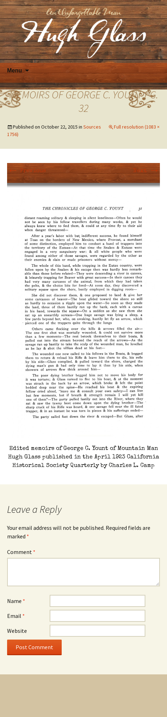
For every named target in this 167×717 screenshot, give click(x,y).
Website (17, 630)
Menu (14, 70)
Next (146, 171)
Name (16, 600)
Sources (92, 127)
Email (16, 615)
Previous (26, 171)
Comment (21, 551)
